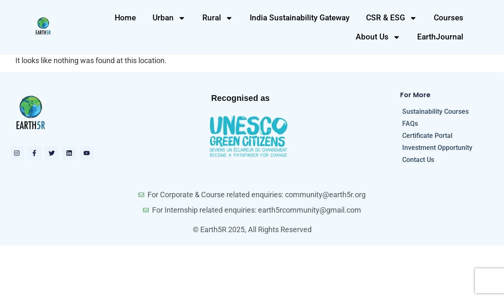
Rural (217, 18)
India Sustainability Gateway (299, 17)
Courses (448, 17)
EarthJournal (440, 37)
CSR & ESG (391, 18)
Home (125, 17)
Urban (169, 18)
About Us (378, 37)
